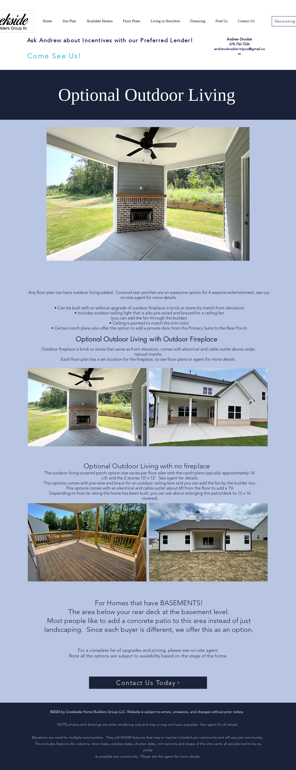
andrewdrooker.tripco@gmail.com (239, 51)
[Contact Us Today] (148, 682)
